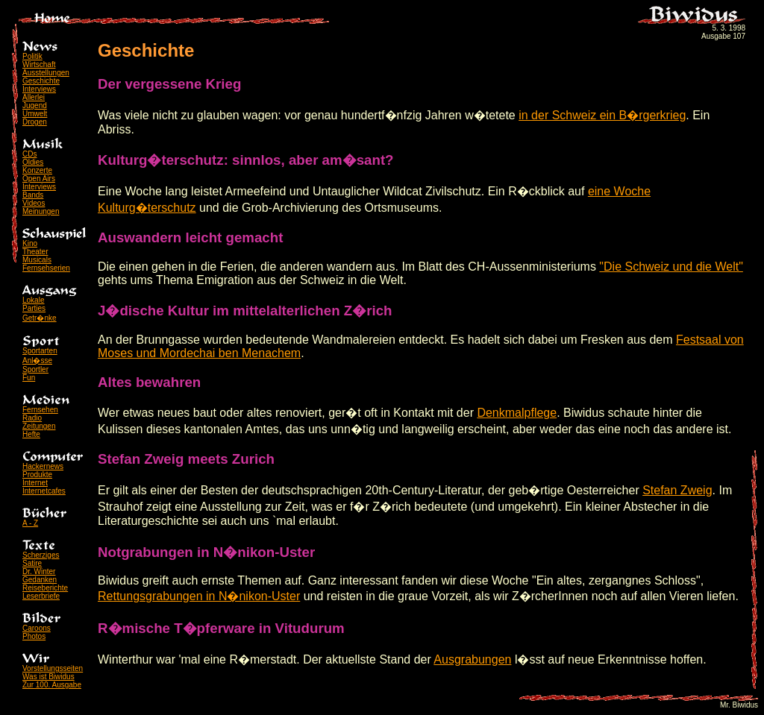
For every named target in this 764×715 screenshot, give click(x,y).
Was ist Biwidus (48, 677)
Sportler (35, 369)
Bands (32, 195)
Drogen (34, 122)
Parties (34, 308)
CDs (29, 154)
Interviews (39, 89)
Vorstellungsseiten (52, 668)
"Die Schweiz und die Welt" (670, 266)
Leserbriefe (41, 596)
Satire (32, 563)
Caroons (36, 628)
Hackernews (42, 466)
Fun (28, 378)
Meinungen (40, 211)
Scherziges (40, 555)
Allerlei (33, 97)
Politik (32, 56)
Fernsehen (40, 410)
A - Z (30, 523)
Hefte (31, 434)
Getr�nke (39, 318)
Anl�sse (37, 360)
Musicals (36, 260)
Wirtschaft (38, 64)
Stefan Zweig (677, 490)
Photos (34, 636)
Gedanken (39, 580)
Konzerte (37, 170)
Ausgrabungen (472, 659)
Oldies (32, 162)
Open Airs (38, 178)
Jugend (34, 105)
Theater (35, 252)
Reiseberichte (45, 588)
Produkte (37, 474)
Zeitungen (38, 426)
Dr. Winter (38, 571)
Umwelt (34, 114)
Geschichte (41, 81)
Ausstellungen (45, 73)
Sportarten (39, 351)
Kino (29, 243)
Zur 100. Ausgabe (51, 685)
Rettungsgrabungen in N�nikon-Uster (199, 596)
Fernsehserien (46, 268)
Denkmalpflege (517, 412)
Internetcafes (44, 491)
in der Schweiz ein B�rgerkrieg (602, 115)
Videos (33, 203)
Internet (35, 483)
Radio (32, 418)
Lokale (33, 300)
